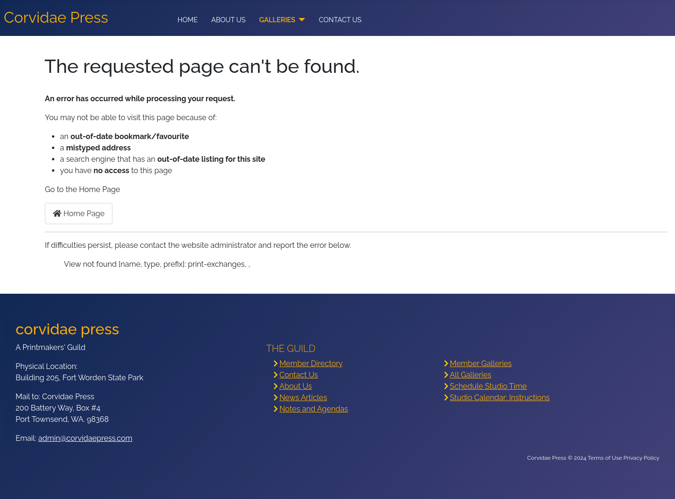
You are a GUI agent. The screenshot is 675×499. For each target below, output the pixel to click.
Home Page (78, 213)
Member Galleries (481, 363)
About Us (228, 20)
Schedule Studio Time (488, 386)
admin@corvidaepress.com (85, 438)
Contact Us (340, 20)
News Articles (303, 397)
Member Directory (310, 363)
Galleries (277, 20)
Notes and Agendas (313, 408)
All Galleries (470, 374)
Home (188, 20)
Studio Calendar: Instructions (499, 397)
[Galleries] (300, 20)
